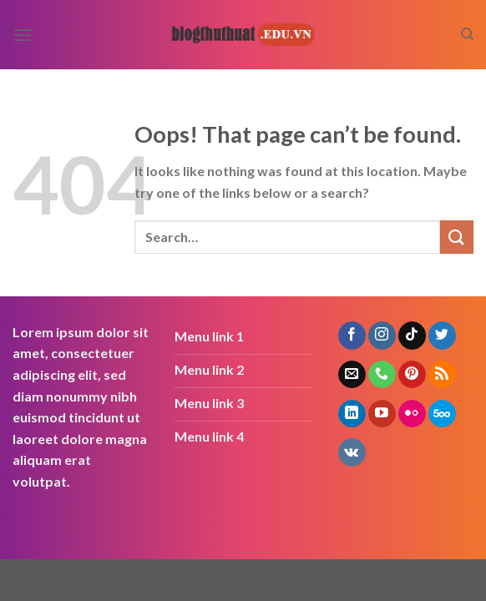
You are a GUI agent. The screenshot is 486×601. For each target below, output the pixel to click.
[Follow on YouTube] (382, 414)
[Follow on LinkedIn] (352, 414)
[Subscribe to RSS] (442, 375)
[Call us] (382, 375)
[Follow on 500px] (442, 414)
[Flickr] (412, 414)
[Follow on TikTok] (412, 335)
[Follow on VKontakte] (352, 452)
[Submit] (456, 236)
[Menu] (23, 34)
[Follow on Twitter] (442, 335)
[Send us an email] (352, 375)
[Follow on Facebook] (352, 335)
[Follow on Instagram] (382, 335)
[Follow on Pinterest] (412, 375)
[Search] (467, 34)
